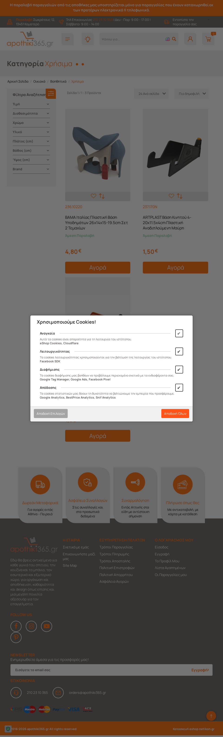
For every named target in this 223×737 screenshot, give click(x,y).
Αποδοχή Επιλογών (51, 413)
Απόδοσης (48, 387)
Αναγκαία (47, 333)
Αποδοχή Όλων (175, 413)
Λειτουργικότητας (55, 351)
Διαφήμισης (50, 369)
